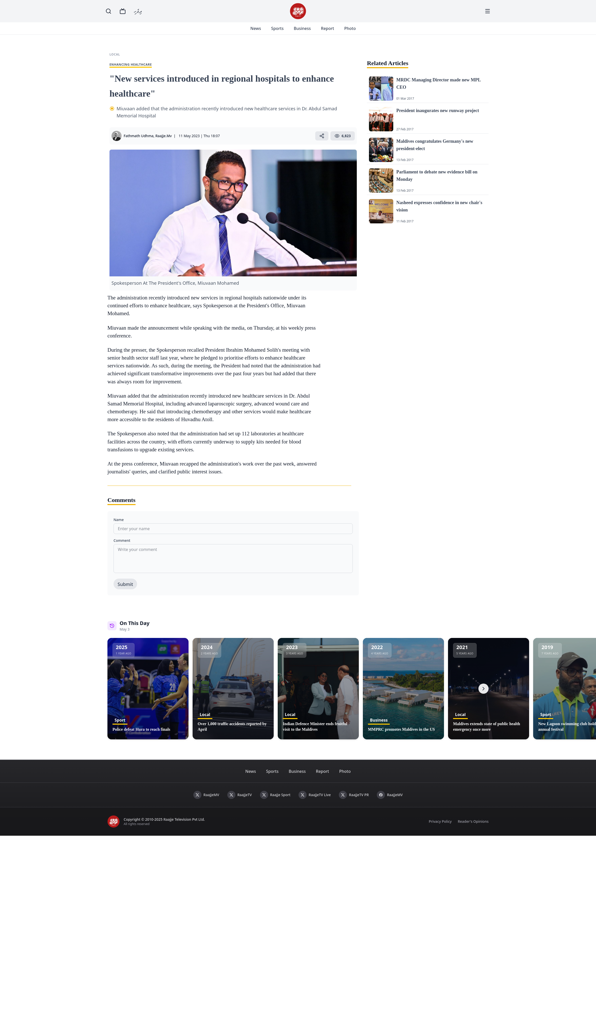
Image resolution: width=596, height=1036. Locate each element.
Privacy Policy (440, 827)
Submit (125, 590)
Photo (356, 31)
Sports (283, 31)
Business (308, 31)
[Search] (108, 11)
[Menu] (487, 11)
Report (333, 31)
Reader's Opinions (473, 827)
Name (119, 525)
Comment (122, 546)
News (261, 31)
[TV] (123, 11)
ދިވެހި (138, 11)
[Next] (483, 695)
